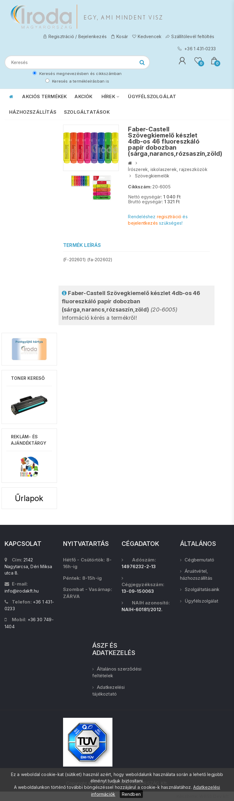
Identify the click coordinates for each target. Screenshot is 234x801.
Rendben (131, 794)
